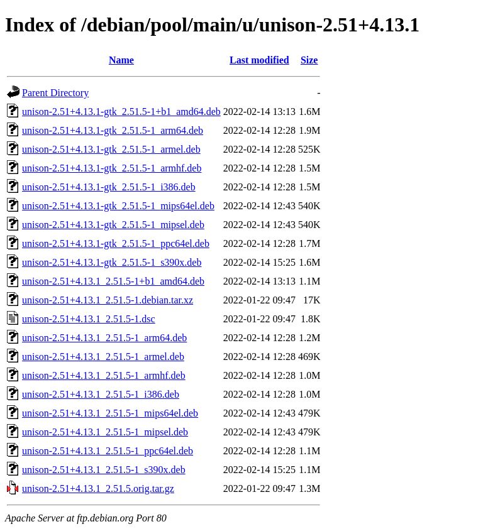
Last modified (259, 60)
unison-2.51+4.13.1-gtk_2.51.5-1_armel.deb (111, 149)
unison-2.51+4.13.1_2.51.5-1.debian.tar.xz (107, 300)
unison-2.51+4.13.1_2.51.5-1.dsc (88, 319)
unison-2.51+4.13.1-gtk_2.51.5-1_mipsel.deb (113, 224)
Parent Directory (55, 92)
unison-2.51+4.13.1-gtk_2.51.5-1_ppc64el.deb (115, 243)
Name (121, 60)
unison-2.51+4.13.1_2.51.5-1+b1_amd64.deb (113, 281)
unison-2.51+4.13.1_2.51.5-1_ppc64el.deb (107, 450)
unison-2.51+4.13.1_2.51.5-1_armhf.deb (104, 375)
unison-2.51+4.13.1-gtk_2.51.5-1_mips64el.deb (118, 205)
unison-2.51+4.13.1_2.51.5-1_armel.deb (103, 356)
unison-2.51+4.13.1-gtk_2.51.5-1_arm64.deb (112, 130)
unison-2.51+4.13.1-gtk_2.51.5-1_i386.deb (109, 187)
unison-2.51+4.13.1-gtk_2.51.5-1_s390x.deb (111, 262)
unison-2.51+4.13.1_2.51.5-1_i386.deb (100, 394)
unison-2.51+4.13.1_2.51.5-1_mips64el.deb (110, 413)
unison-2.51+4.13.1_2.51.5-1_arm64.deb (104, 337)
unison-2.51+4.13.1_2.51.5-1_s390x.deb (104, 469)
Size (309, 60)
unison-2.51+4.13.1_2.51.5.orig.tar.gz (98, 488)
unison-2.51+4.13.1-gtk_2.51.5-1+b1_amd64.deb (121, 111)
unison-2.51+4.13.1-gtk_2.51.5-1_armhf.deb (111, 168)
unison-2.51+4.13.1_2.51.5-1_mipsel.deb (105, 432)
